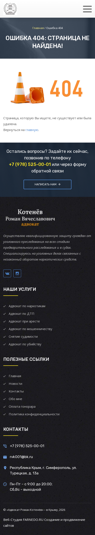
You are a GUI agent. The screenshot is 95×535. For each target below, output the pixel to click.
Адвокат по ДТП (21, 313)
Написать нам (47, 184)
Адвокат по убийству (25, 344)
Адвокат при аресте (24, 321)
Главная (15, 376)
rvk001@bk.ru (21, 457)
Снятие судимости (23, 336)
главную (31, 130)
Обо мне (15, 399)
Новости (15, 383)
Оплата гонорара (22, 406)
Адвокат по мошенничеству (30, 329)
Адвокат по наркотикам (27, 306)
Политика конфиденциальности (34, 414)
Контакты (16, 391)
